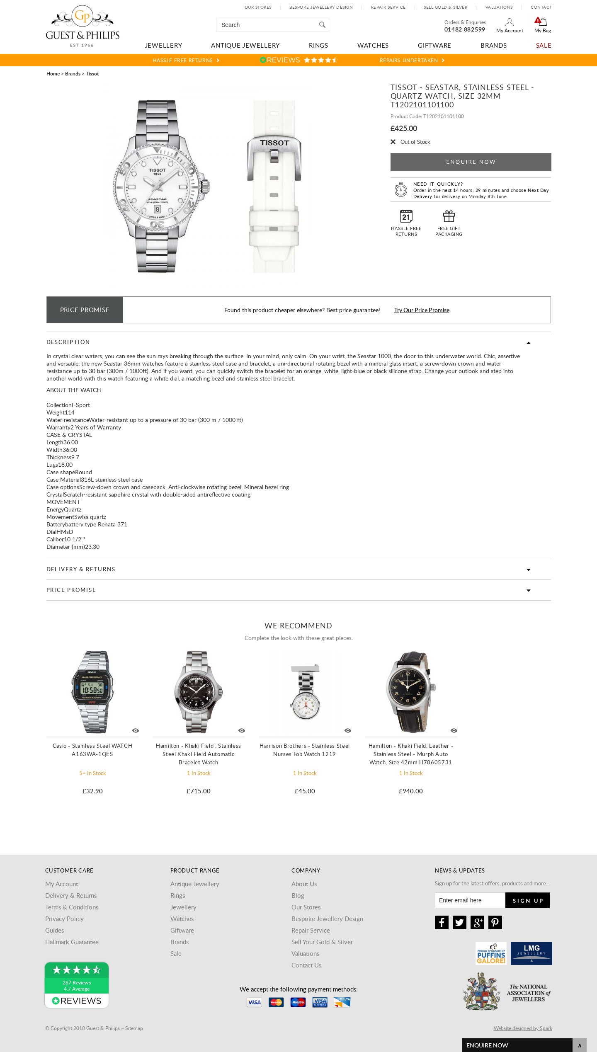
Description (68, 342)
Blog (297, 895)
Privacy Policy (64, 918)
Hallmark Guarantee (72, 942)
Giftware (434, 45)
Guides (54, 930)
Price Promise (71, 590)
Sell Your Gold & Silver (322, 942)
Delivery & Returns (81, 569)
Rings (318, 45)
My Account (509, 30)
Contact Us (306, 965)
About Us (304, 884)
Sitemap (134, 1028)
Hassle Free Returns (183, 60)
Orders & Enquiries (465, 22)
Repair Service (388, 7)
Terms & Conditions (71, 907)
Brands (494, 45)
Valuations (499, 7)
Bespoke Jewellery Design (321, 7)
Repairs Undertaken (409, 60)
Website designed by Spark (523, 1028)
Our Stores (258, 7)
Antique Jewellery (245, 45)
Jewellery (163, 45)
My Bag (542, 30)
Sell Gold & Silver (445, 7)
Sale (544, 45)
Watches (373, 45)
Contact (541, 7)
